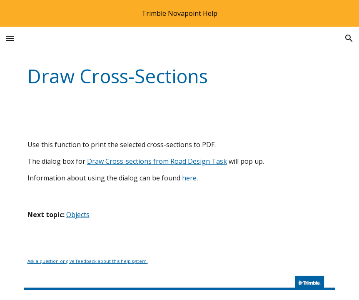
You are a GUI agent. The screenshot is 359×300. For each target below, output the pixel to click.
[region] (179, 13)
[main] (179, 76)
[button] (10, 38)
